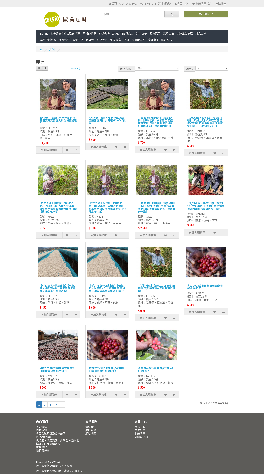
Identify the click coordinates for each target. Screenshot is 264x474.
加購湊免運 (138, 39)
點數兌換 (166, 39)
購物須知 (41, 430)
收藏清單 (140, 433)
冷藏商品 (153, 39)
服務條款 (41, 447)
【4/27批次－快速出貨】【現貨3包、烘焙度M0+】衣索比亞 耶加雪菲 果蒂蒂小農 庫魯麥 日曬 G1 (107, 288)
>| (62, 404)
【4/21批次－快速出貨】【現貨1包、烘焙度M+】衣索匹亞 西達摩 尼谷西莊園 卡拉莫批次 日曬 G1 (205, 206)
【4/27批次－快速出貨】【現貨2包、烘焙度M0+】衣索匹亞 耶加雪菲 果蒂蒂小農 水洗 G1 (58, 288)
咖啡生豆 (77, 39)
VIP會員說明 (43, 437)
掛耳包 (90, 39)
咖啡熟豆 (64, 39)
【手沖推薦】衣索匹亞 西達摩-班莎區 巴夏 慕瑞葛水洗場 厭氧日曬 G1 (156, 288)
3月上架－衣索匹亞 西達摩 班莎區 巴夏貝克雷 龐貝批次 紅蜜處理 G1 (58, 120)
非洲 (52, 49)
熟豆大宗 (102, 39)
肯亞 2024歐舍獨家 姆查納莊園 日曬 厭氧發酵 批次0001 (57, 369)
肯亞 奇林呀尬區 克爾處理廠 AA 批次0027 (155, 369)
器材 (126, 39)
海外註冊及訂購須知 (48, 444)
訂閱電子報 (141, 437)
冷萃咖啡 (141, 33)
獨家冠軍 (155, 33)
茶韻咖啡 (104, 33)
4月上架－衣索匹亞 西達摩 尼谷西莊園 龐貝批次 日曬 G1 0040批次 (107, 120)
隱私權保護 (43, 450)
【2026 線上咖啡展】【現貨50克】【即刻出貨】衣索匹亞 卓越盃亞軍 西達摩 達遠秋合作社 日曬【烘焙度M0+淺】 (58, 207)
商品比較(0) (76, 68)
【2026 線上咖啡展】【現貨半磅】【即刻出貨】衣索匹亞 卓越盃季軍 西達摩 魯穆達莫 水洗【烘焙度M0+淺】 (156, 207)
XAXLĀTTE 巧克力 (123, 33)
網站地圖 (90, 433)
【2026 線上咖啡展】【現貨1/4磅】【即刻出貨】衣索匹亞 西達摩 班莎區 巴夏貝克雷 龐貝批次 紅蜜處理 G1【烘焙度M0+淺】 (155, 122)
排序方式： (127, 69)
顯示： (190, 69)
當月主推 (168, 33)
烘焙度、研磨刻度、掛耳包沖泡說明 (57, 440)
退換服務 (90, 430)
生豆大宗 (115, 39)
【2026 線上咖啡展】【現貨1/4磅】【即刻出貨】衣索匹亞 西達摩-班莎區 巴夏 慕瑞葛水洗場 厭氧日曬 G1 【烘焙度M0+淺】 (205, 122)
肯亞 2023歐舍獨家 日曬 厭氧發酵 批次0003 (205, 287)
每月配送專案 (48, 39)
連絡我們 (90, 427)
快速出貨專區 (185, 33)
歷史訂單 (140, 430)
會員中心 (140, 427)
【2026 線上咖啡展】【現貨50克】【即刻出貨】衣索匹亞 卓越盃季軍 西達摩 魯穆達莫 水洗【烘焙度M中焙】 (107, 207)
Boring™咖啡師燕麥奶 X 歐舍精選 (60, 33)
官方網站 (41, 427)
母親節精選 (89, 33)
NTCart (55, 462)
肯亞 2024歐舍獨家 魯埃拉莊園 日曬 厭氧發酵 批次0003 (106, 369)
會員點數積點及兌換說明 (51, 433)
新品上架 (200, 33)
